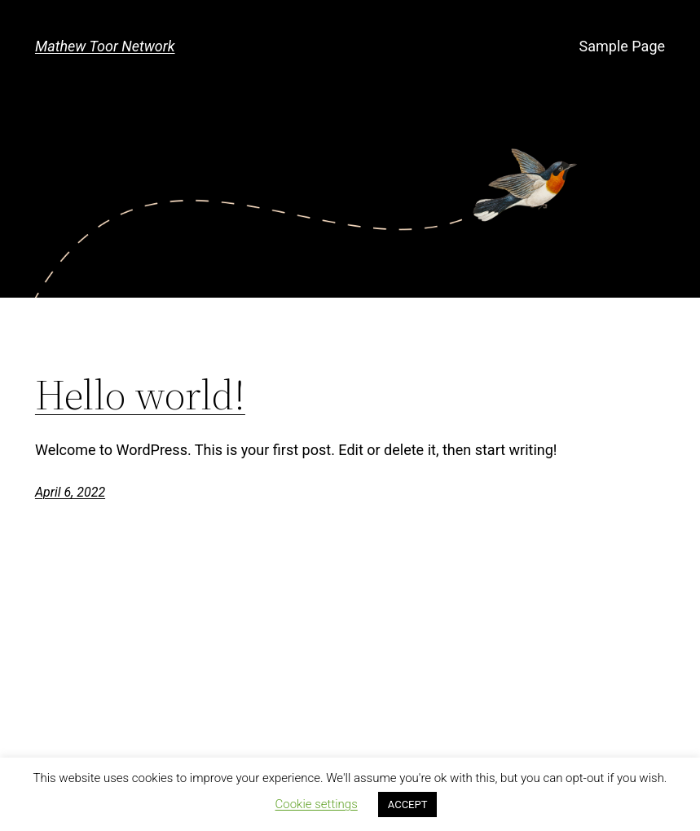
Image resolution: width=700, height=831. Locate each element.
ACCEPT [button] (408, 804)
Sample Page (622, 46)
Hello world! (140, 395)
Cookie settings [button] (316, 804)
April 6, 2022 (70, 492)
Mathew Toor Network (105, 46)
